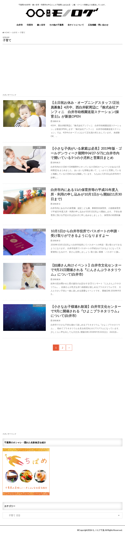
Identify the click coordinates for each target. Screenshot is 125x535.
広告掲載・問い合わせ (98, 25)
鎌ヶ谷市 (41, 25)
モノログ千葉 (98, 530)
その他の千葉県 (56, 25)
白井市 (20, 25)
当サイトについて (76, 25)
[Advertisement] (62, 71)
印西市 (30, 25)
